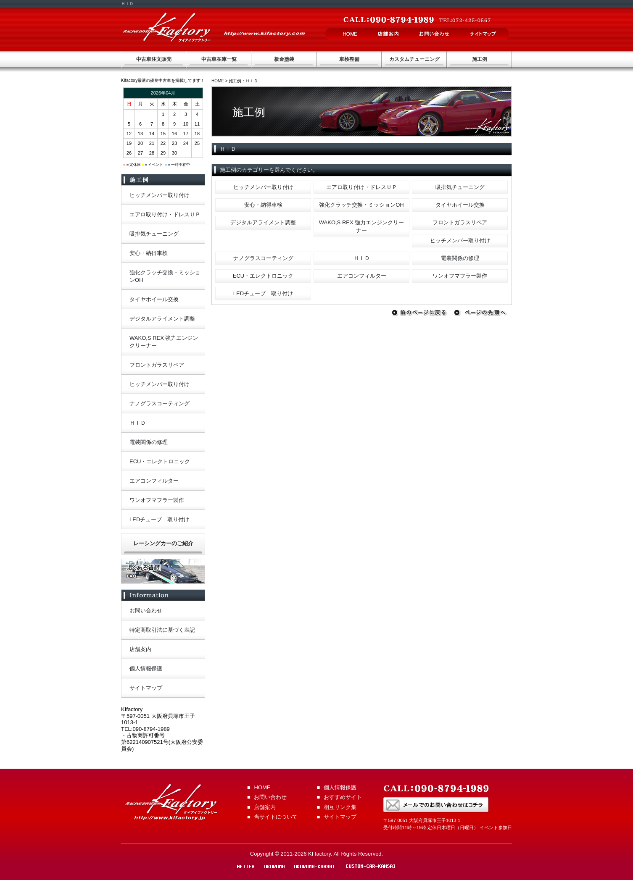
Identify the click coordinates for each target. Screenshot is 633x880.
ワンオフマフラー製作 (460, 276)
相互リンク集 (340, 807)
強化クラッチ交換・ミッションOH (361, 205)
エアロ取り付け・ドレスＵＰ (361, 187)
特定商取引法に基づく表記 (162, 630)
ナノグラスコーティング (263, 258)
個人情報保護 (145, 668)
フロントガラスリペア (460, 222)
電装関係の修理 (460, 258)
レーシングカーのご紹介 (163, 543)
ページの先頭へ (483, 313)
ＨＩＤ (361, 258)
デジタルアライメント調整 (263, 222)
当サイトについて (276, 817)
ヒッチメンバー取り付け (263, 187)
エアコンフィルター (361, 276)
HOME (350, 34)
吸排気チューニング (460, 187)
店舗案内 (388, 34)
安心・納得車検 (263, 205)
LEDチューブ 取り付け (263, 293)
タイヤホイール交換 (460, 205)
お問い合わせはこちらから (436, 805)
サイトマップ (483, 34)
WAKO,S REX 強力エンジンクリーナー (361, 226)
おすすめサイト (343, 797)
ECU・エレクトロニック (263, 276)
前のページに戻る (421, 313)
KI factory (167, 27)
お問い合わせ (434, 34)
